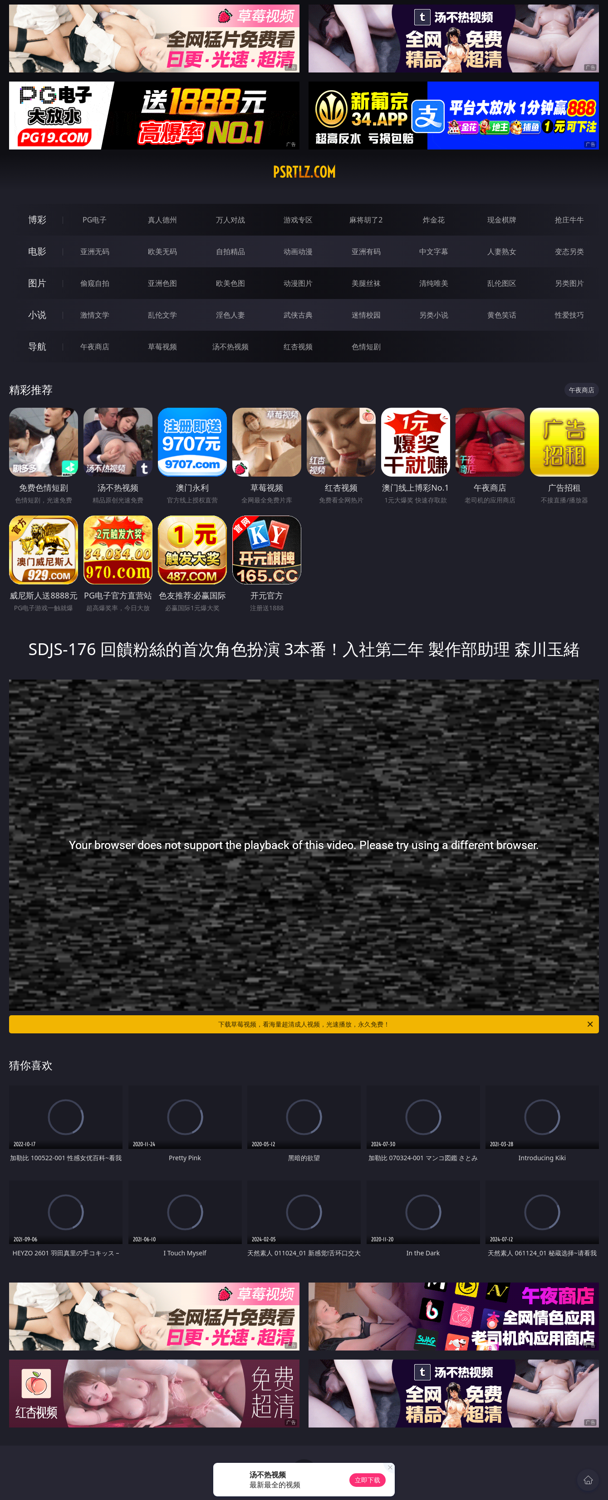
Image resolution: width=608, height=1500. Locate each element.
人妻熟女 (501, 251)
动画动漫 (298, 251)
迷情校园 (366, 315)
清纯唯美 (433, 283)
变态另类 (569, 251)
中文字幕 (433, 251)
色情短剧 (366, 347)
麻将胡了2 (365, 220)
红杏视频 (298, 347)
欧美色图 (230, 283)
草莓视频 (162, 347)
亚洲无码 (94, 251)
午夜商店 (94, 347)
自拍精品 (230, 251)
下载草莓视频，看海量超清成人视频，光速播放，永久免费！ (406, 1024)
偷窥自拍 (94, 283)
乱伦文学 (162, 315)
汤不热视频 (230, 347)
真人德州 (162, 220)
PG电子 (95, 220)
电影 (37, 251)
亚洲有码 (366, 251)
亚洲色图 (162, 283)
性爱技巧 (569, 315)
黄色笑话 (501, 315)
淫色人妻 (230, 315)
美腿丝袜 (366, 283)
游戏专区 (298, 220)
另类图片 (569, 283)
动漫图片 (298, 283)
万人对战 (230, 220)
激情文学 (94, 315)
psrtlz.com (304, 172)
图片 (37, 283)
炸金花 (434, 220)
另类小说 (433, 315)
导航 (37, 346)
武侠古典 (298, 315)
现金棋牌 (501, 220)
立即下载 (367, 1480)
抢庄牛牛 (569, 220)
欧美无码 (162, 251)
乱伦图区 (501, 283)
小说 (37, 315)
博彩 (37, 219)
